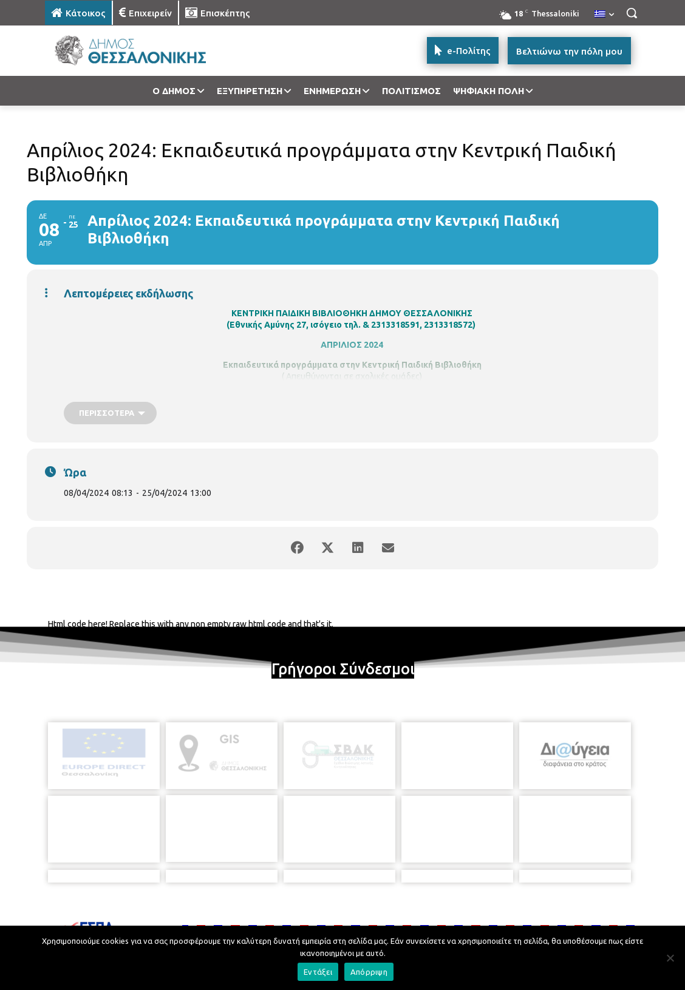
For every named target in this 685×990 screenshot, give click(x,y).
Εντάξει (318, 972)
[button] (631, 12)
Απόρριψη (368, 972)
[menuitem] (604, 14)
